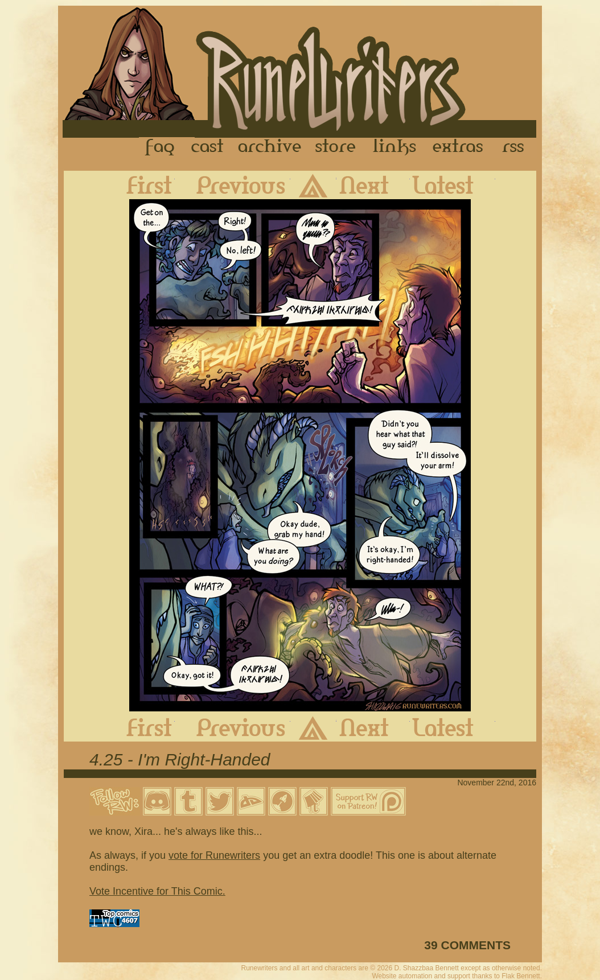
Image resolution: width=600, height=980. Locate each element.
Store (335, 147)
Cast (208, 147)
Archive (270, 147)
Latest (452, 185)
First (140, 185)
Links (394, 147)
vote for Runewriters (214, 855)
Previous (232, 185)
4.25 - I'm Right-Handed (179, 759)
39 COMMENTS (467, 945)
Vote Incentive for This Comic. (157, 891)
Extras (460, 147)
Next (373, 185)
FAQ (160, 147)
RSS (516, 147)
